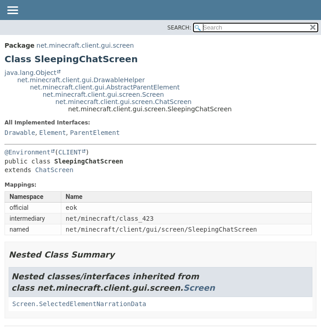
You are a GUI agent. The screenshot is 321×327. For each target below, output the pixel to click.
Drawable (20, 132)
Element (52, 132)
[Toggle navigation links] (12, 11)
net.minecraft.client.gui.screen (85, 45)
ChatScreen (54, 169)
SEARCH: (180, 28)
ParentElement (95, 132)
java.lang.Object (30, 72)
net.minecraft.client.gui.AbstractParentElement (105, 87)
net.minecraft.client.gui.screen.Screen (103, 94)
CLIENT (70, 152)
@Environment (27, 152)
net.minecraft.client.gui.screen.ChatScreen (123, 101)
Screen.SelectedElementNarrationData (79, 303)
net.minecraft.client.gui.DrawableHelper (81, 80)
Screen (199, 287)
